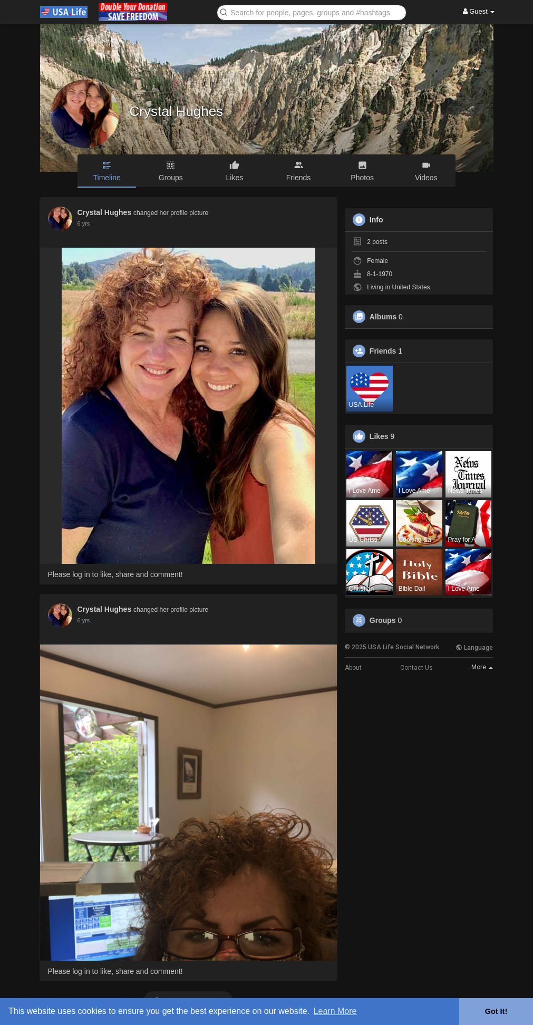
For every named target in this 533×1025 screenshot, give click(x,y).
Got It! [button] (496, 1011)
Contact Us (416, 668)
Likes (379, 436)
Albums (383, 317)
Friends (383, 351)
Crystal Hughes (177, 111)
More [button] (482, 667)
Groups (383, 620)
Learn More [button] (335, 1011)
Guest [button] (479, 11)
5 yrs (83, 223)
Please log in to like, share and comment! (115, 574)
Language (474, 648)
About (353, 668)
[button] (311, 12)
